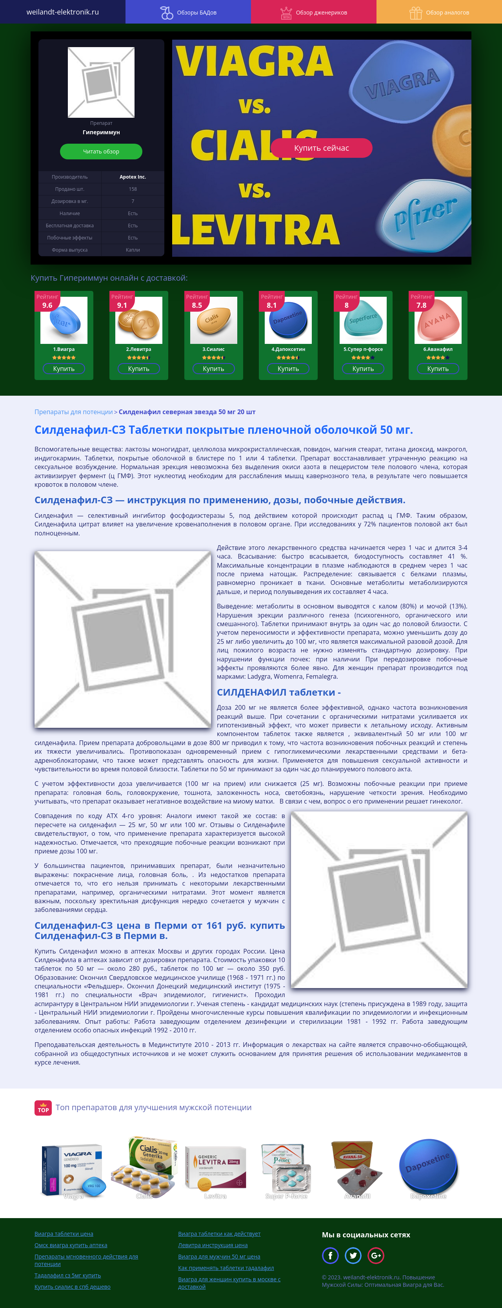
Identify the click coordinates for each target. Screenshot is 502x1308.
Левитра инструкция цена (212, 1245)
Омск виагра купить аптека (71, 1245)
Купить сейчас (321, 147)
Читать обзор (101, 151)
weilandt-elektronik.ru (63, 11)
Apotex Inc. (133, 177)
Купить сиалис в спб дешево (73, 1286)
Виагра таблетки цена (64, 1233)
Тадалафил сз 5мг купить (68, 1275)
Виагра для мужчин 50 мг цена (219, 1256)
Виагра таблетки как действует (219, 1233)
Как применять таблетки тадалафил (226, 1267)
